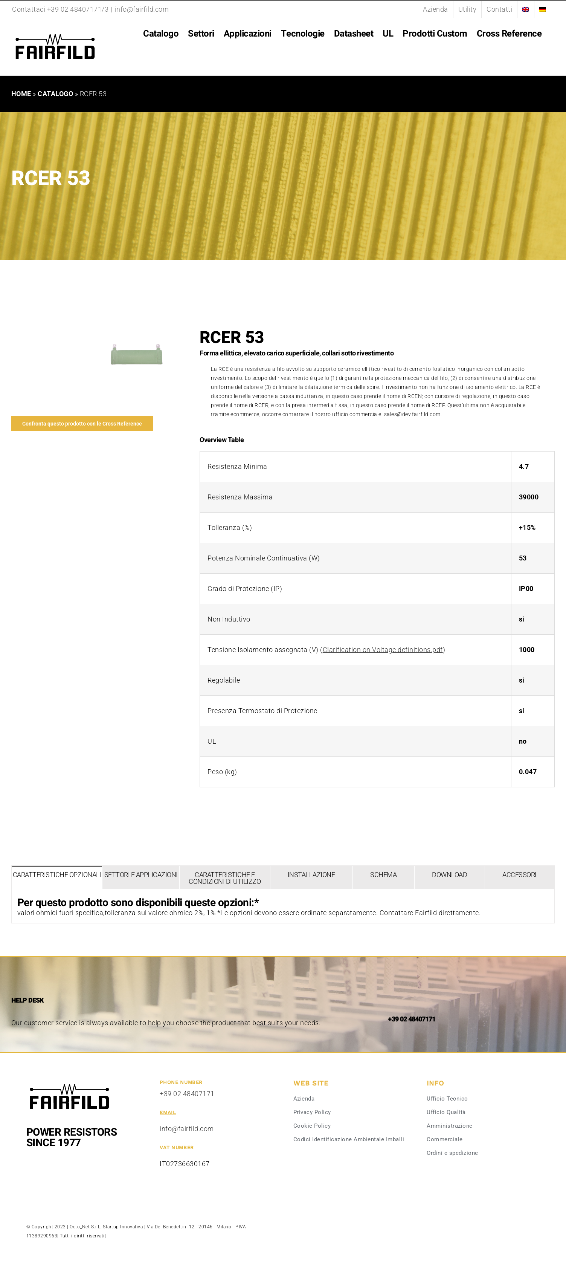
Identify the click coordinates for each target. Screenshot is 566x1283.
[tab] (57, 877)
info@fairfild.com (142, 9)
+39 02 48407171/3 (78, 9)
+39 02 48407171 (187, 1094)
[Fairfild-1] (69, 1083)
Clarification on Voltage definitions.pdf (383, 650)
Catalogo (55, 94)
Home (21, 94)
